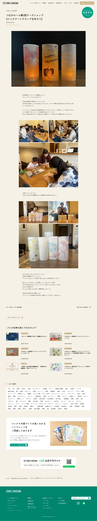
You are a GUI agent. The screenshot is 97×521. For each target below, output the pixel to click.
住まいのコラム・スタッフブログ (19, 478)
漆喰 (35, 391)
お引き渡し (58, 398)
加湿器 (45, 388)
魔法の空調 (11, 391)
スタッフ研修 (37, 393)
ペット (64, 393)
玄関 (47, 391)
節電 (59, 396)
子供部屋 (57, 406)
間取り (66, 408)
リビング (51, 403)
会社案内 (76, 3)
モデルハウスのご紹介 (12, 505)
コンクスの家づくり (35, 3)
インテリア (23, 401)
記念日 (60, 408)
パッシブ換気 (26, 403)
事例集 (44, 3)
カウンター (28, 391)
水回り (84, 393)
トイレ (18, 403)
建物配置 (66, 398)
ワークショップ (10, 25)
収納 (16, 406)
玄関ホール (72, 396)
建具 (59, 391)
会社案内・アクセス (47, 498)
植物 (30, 401)
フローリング (72, 393)
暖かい (25, 408)
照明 (44, 408)
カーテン (64, 401)
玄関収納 (53, 391)
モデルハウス (87, 12)
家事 (71, 406)
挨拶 (29, 388)
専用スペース (21, 398)
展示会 (79, 396)
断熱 (14, 408)
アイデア (29, 398)
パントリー (71, 391)
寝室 (14, 396)
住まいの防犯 (74, 403)
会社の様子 (42, 398)
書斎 (31, 408)
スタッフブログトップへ (13, 317)
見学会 (35, 398)
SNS (9, 388)
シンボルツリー (22, 396)
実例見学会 (59, 3)
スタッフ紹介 (46, 393)
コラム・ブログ (68, 3)
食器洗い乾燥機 (59, 388)
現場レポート (22, 393)
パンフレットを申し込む (17, 445)
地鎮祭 (29, 393)
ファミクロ (34, 403)
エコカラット (49, 401)
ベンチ (79, 388)
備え (67, 388)
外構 (45, 396)
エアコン (65, 396)
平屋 (42, 401)
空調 (22, 391)
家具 (83, 406)
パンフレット (52, 396)
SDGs (64, 391)
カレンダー (71, 401)
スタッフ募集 (46, 505)
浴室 (79, 393)
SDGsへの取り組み (47, 508)
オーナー (18, 25)
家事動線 (77, 406)
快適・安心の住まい (12, 500)
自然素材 (54, 408)
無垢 (18, 388)
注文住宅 (36, 401)
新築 (19, 408)
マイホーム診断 (80, 391)
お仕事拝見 (50, 398)
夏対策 (26, 406)
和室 (20, 406)
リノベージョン (12, 393)
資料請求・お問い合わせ (87, 3)
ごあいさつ (11, 401)
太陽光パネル (49, 406)
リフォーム (58, 403)
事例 (9, 396)
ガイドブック (10, 508)
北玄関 (10, 406)
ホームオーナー (37, 388)
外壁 (77, 398)
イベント (86, 396)
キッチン (79, 401)
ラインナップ (10, 503)
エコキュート (11, 398)
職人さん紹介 (46, 503)
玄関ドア (73, 388)
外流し (24, 388)
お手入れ (57, 401)
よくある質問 (61, 500)
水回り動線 (37, 408)
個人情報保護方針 (62, 503)
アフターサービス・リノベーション (15, 510)
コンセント (11, 403)
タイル (51, 388)
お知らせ (60, 497)
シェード (41, 391)
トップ (7, 478)
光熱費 (82, 403)
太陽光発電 (40, 406)
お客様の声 (51, 3)
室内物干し (64, 406)
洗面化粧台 (38, 396)
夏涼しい (33, 406)
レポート (66, 403)
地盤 (72, 398)
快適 (9, 408)
